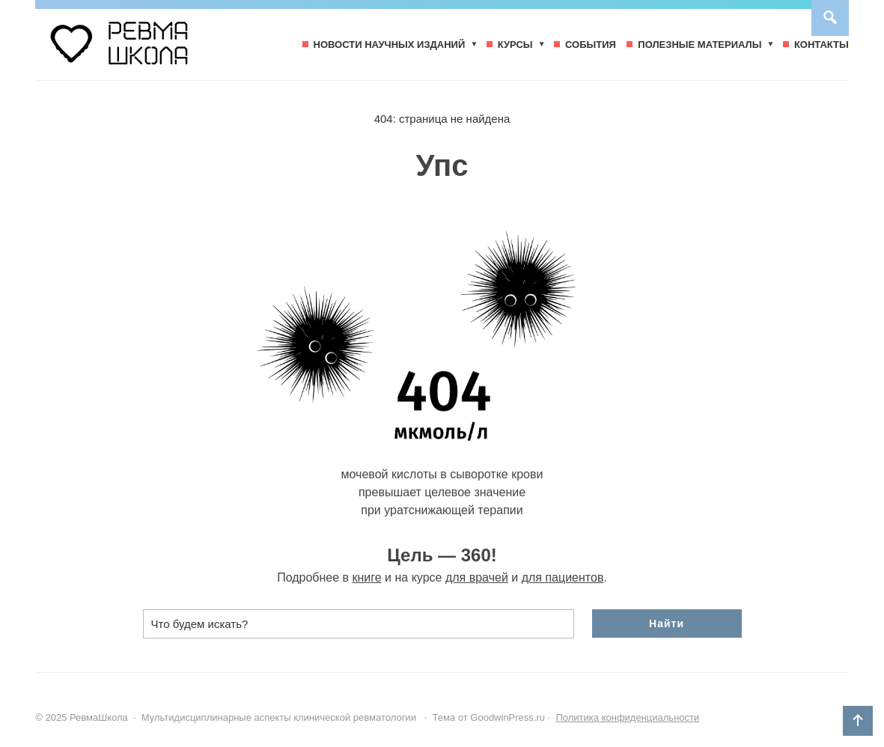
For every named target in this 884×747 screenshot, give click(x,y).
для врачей (476, 577)
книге (367, 577)
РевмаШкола (147, 50)
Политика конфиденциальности (627, 717)
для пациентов (563, 577)
